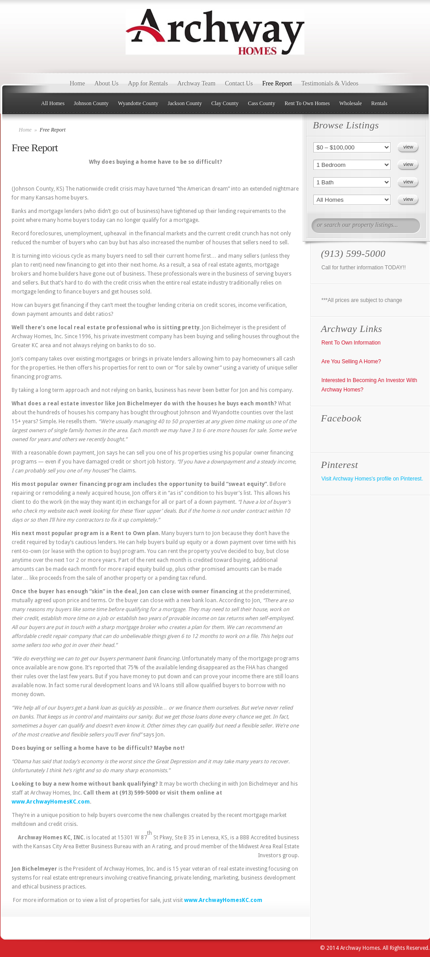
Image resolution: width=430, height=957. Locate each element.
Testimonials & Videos (329, 83)
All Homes (52, 103)
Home (77, 83)
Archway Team (196, 83)
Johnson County (91, 103)
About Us (106, 83)
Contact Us (239, 83)
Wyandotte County (138, 103)
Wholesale (350, 103)
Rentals (379, 103)
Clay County (225, 103)
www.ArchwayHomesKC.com (51, 802)
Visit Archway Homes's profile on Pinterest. (372, 479)
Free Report (277, 83)
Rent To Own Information (351, 343)
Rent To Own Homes (307, 103)
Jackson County (185, 103)
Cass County (261, 103)
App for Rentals (148, 83)
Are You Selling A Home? (351, 361)
